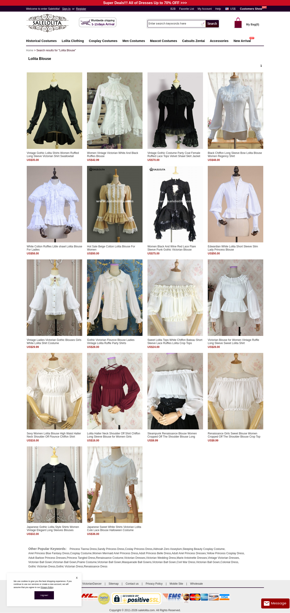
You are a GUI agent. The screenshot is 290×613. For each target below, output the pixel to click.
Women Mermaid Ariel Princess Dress (115, 553)
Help (218, 8)
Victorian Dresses (134, 557)
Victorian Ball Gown (40, 562)
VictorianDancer (92, 583)
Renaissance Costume (109, 557)
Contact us (132, 583)
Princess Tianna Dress (83, 549)
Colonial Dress (229, 562)
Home (29, 50)
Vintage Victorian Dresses (223, 557)
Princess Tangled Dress (81, 557)
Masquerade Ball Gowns (137, 562)
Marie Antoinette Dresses (192, 557)
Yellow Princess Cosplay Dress (225, 553)
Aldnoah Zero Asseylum (167, 549)
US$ (232, 8)
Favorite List (186, 8)
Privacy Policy (154, 583)
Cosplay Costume (81, 553)
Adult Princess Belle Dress (155, 553)
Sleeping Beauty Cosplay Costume (204, 549)
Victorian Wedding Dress (161, 557)
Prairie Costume (87, 562)
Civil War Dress (186, 562)
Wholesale (196, 583)
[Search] (173, 23)
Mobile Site (176, 583)
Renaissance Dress (95, 566)
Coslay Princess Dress (138, 549)
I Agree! (44, 595)
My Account (205, 8)
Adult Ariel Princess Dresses (189, 553)
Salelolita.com (52, 23)
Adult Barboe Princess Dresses (47, 557)
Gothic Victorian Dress (41, 566)
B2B (173, 8)
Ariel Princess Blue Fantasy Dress (48, 553)
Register (81, 8)
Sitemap (113, 583)
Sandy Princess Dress (111, 549)
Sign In (66, 8)
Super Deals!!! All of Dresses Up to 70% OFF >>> (145, 3)
